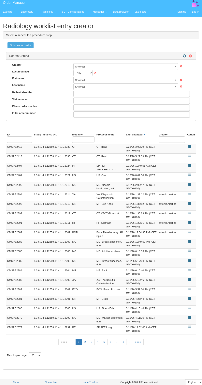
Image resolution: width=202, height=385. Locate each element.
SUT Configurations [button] (74, 11)
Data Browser (121, 11)
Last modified (20, 71)
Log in (195, 11)
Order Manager (14, 3)
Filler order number (24, 113)
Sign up (181, 11)
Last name (18, 85)
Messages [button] (100, 11)
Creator (16, 64)
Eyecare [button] (9, 11)
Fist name (18, 78)
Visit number (20, 99)
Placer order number (24, 106)
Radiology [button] (49, 11)
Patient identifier (22, 92)
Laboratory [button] (28, 11)
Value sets (140, 11)
